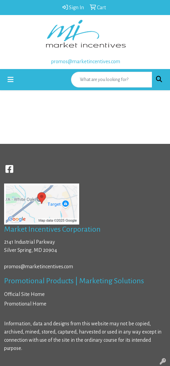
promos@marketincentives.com (85, 61)
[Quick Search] (111, 79)
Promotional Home (25, 304)
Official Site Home (24, 294)
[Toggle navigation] (10, 80)
